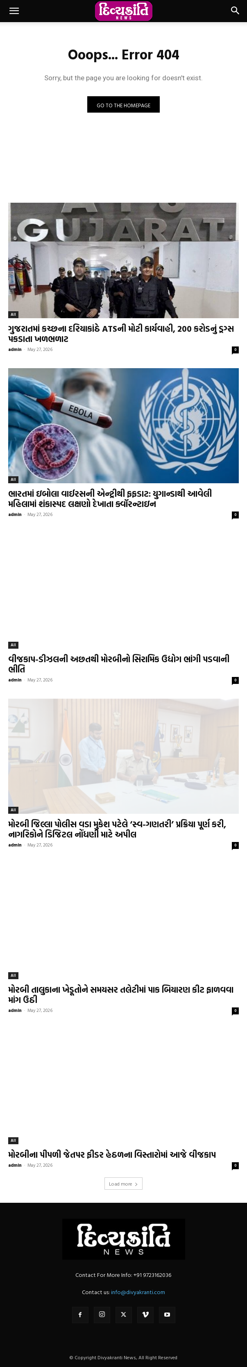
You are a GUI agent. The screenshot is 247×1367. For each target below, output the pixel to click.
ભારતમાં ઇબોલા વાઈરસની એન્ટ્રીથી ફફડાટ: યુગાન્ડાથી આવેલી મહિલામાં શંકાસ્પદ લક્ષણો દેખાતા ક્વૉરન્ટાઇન (110, 498)
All (13, 314)
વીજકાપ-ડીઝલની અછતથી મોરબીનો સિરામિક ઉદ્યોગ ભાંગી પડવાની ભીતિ (118, 664)
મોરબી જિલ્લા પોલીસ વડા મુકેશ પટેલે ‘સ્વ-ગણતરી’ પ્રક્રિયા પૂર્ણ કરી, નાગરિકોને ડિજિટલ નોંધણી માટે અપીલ (117, 829)
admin (15, 349)
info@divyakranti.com (138, 1292)
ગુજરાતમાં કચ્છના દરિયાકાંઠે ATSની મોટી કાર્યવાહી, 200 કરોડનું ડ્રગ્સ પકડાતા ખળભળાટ (121, 333)
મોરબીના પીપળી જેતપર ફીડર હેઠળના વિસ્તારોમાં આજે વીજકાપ (112, 1154)
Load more (123, 1183)
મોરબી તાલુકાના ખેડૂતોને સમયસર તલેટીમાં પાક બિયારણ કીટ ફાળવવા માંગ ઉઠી (120, 994)
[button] (14, 11)
